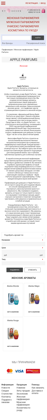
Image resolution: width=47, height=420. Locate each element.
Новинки (21, 387)
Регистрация (32, 3)
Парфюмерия (7, 50)
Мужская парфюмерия (22, 22)
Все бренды (7, 43)
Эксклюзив (22, 393)
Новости (5, 387)
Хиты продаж (23, 390)
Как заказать (38, 387)
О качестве (6, 393)
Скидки (5, 390)
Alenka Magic (34, 286)
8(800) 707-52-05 (34, 12)
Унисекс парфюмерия (23, 26)
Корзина (43, 12)
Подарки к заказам (6, 400)
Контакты (6, 396)
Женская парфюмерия (23, 18)
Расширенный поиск (35, 43)
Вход (43, 3)
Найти (38, 38)
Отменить (32, 270)
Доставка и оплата (37, 391)
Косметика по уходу (23, 30)
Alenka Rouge (13, 320)
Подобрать (14, 270)
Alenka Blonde (13, 286)
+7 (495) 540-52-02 (33, 10)
